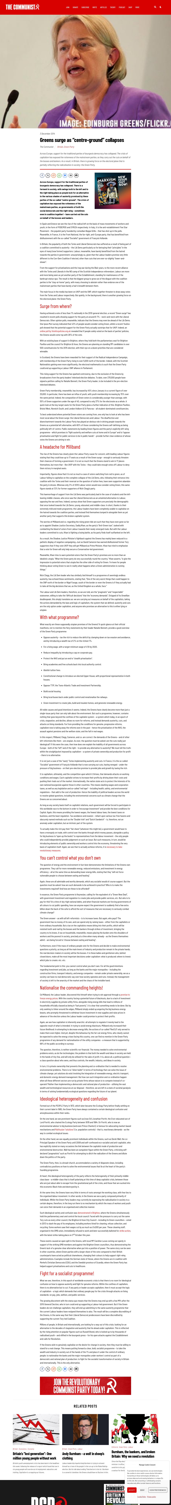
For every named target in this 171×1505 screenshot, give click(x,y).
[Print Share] (76, 176)
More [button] (137, 7)
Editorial (115, 1447)
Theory (113, 7)
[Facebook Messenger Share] (65, 176)
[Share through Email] (70, 176)
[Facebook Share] (42, 176)
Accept (132, 1490)
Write (95, 7)
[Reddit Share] (53, 176)
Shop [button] (130, 7)
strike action (124, 1231)
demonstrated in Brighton (89, 1213)
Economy (31, 1449)
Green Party (69, 147)
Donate (75, 7)
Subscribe (85, 7)
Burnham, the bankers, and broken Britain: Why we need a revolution (133, 1454)
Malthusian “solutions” (64, 1130)
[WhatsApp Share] (59, 176)
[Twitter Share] (48, 176)
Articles (103, 7)
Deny (142, 1490)
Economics (23, 1449)
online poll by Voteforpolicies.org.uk (55, 331)
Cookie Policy (141, 1497)
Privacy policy (151, 1497)
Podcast (122, 7)
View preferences (158, 1490)
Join (67, 7)
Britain (60, 147)
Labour (80, 1449)
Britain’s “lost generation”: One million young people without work (34, 1456)
